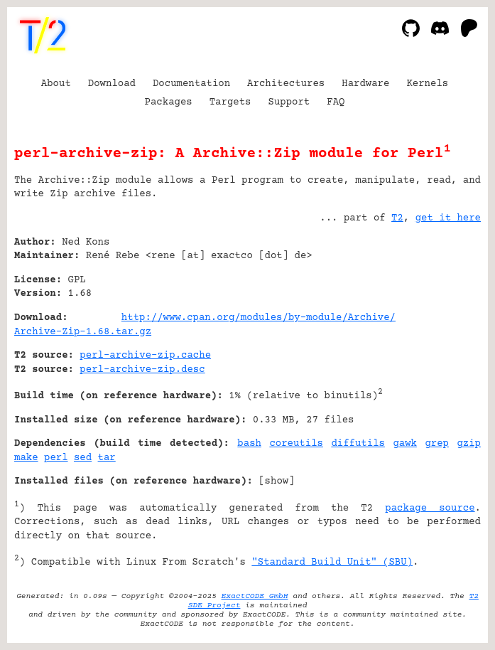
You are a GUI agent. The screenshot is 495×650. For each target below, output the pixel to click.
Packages (168, 102)
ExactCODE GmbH (255, 596)
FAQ (335, 102)
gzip (469, 443)
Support (289, 102)
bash (249, 443)
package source (429, 508)
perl (56, 458)
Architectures (286, 84)
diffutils (358, 443)
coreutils (296, 443)
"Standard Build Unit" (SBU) (332, 562)
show (277, 481)
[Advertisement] (438, 328)
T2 (397, 218)
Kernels (427, 84)
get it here (448, 218)
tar (107, 458)
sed (83, 458)
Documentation (191, 84)
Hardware (365, 84)
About (56, 84)
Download (112, 84)
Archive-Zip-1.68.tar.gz (82, 332)
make (26, 458)
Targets (230, 102)
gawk (405, 443)
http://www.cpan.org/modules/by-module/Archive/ (258, 318)
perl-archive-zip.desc (142, 369)
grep (437, 443)
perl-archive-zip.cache (145, 355)
